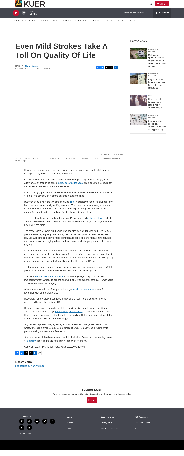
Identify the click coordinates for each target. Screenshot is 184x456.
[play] (16, 18)
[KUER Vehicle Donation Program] (149, 219)
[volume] (23, 18)
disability (31, 346)
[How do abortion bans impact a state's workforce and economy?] (138, 105)
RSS (137, 434)
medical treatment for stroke (48, 282)
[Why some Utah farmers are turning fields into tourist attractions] (138, 84)
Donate (165, 6)
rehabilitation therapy (83, 295)
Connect (79, 26)
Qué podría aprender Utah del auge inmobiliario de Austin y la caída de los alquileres (157, 66)
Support (94, 26)
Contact (70, 428)
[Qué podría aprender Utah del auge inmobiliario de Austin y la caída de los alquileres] (138, 59)
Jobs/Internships (107, 423)
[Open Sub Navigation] (25, 26)
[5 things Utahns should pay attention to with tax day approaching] (138, 125)
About (69, 423)
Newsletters (125, 26)
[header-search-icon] (152, 7)
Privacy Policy (106, 428)
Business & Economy (153, 56)
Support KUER (92, 395)
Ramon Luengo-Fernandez (68, 317)
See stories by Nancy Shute (29, 371)
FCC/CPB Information (109, 434)
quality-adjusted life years (70, 188)
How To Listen (61, 26)
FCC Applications (141, 423)
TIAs (72, 207)
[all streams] (162, 18)
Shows (44, 26)
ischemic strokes (95, 224)
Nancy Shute (31, 72)
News (150, 101)
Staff (69, 434)
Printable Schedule (142, 428)
